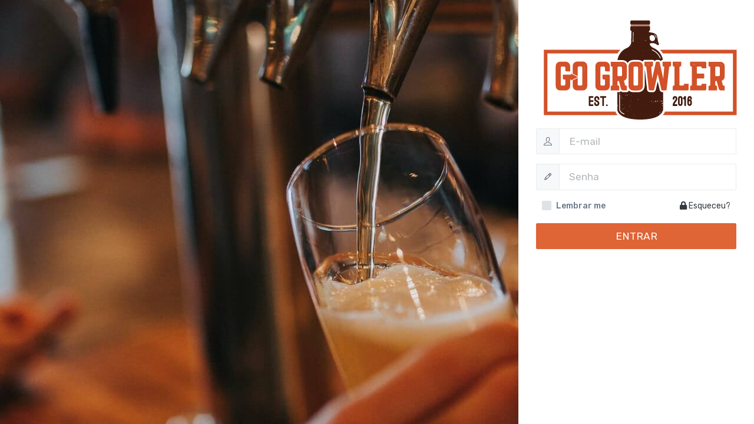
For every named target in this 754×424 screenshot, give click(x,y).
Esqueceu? (705, 206)
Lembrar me (581, 206)
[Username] (647, 141)
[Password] (647, 177)
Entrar (636, 236)
